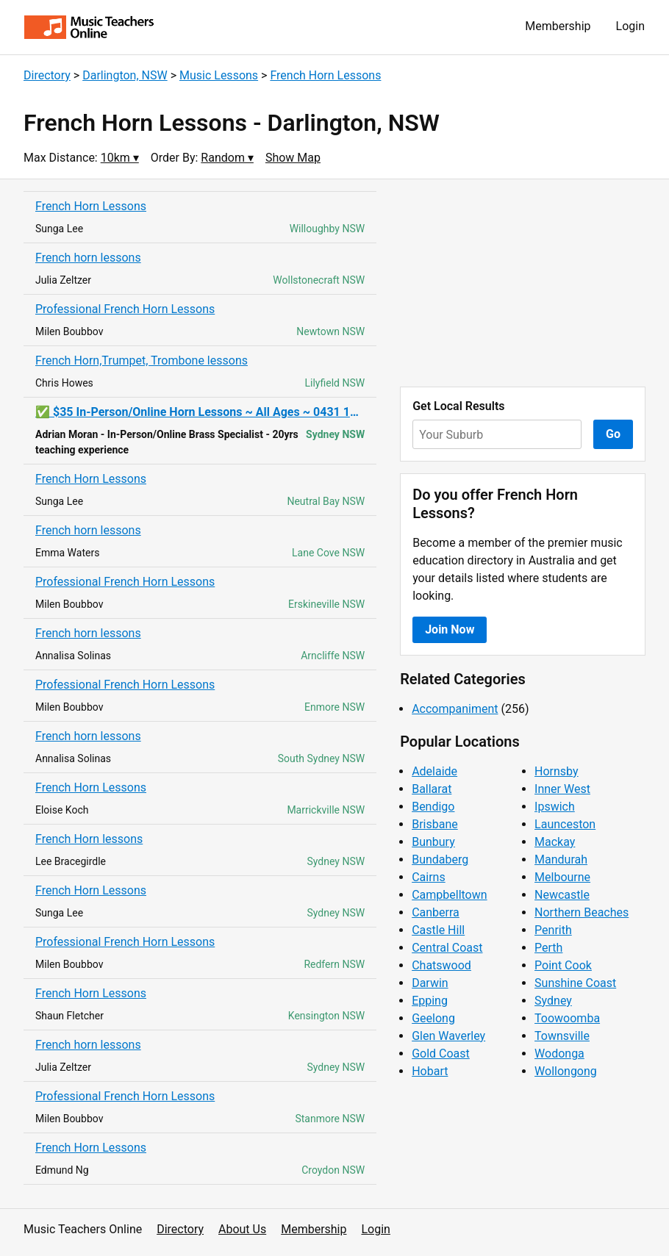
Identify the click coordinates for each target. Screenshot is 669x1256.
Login (630, 26)
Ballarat (431, 789)
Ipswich (554, 807)
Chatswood (441, 965)
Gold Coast (441, 1054)
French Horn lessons (89, 839)
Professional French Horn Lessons (125, 309)
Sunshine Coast (575, 983)
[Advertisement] (522, 283)
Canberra (435, 912)
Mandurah (560, 859)
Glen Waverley (448, 1036)
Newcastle (562, 895)
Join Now (449, 629)
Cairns (429, 877)
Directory (47, 75)
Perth (548, 948)
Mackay (554, 842)
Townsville (562, 1036)
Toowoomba (567, 1018)
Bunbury (433, 842)
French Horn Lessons (325, 75)
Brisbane (435, 824)
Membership (557, 26)
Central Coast (447, 948)
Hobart (430, 1071)
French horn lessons (88, 258)
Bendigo (433, 807)
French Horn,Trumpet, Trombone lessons (141, 360)
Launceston (564, 824)
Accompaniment (455, 709)
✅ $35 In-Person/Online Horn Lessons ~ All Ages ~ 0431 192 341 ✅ (200, 412)
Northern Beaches (581, 912)
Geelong (433, 1018)
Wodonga (559, 1054)
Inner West (562, 789)
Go (613, 434)
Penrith (553, 930)
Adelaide (434, 771)
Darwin (430, 983)
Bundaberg (440, 859)
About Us (242, 1229)
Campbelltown (449, 895)
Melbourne (562, 877)
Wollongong (565, 1071)
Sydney (553, 1001)
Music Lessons (218, 75)
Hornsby (556, 771)
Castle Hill (438, 930)
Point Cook (563, 965)
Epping (430, 1001)
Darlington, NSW (125, 75)
